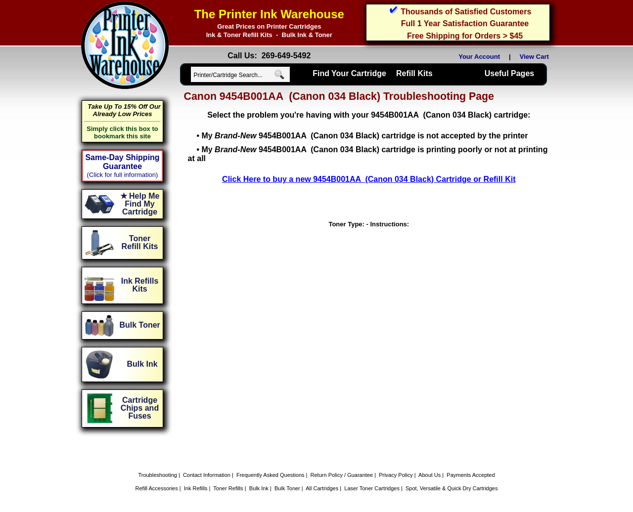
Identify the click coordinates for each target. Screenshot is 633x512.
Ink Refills (196, 488)
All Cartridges (322, 488)
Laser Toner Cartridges (372, 488)
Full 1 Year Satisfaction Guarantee (465, 23)
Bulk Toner (287, 488)
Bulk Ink (259, 488)
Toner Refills (228, 488)
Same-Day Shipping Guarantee (122, 162)
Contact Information (206, 475)
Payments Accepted (471, 475)
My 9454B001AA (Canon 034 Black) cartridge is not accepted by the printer (364, 135)
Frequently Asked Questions (270, 475)
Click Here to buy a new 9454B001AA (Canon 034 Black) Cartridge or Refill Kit (368, 179)
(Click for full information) (122, 174)
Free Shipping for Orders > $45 (465, 36)
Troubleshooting (157, 475)
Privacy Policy (395, 475)
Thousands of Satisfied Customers (466, 11)
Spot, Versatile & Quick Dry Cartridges (451, 488)
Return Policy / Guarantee (342, 475)
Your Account (479, 56)
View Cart (536, 56)
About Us (429, 475)
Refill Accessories (157, 488)
